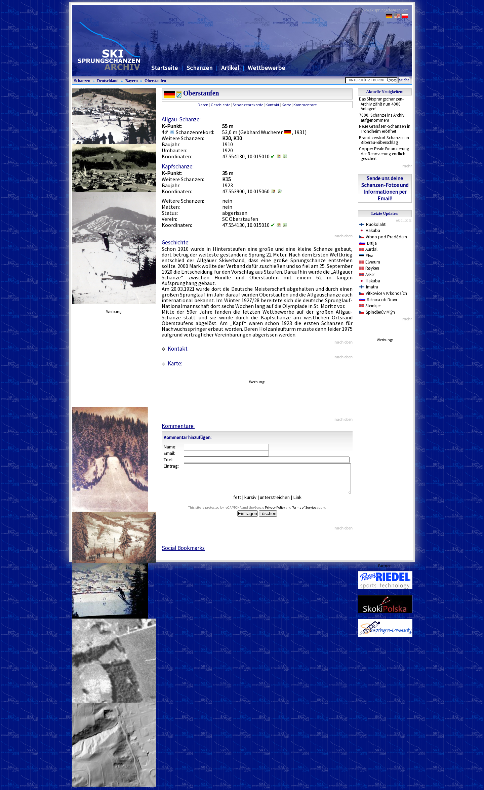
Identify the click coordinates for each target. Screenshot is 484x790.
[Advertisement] (385, 446)
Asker (367, 274)
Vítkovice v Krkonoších (383, 293)
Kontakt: (175, 348)
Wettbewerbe (266, 68)
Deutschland (108, 80)
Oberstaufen (155, 80)
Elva (366, 256)
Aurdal (368, 249)
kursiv (255, 503)
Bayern (131, 80)
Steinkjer (370, 306)
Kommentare (305, 104)
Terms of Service (312, 513)
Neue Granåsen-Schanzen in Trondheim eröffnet (384, 128)
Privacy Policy (283, 513)
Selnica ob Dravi (378, 300)
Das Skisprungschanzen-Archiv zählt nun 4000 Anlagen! (381, 104)
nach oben (343, 235)
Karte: (172, 363)
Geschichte (220, 104)
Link (302, 503)
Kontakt (272, 104)
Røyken (369, 268)
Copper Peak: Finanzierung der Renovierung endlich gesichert (384, 153)
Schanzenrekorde (248, 104)
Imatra (368, 287)
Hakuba (369, 230)
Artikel (230, 68)
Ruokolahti (373, 224)
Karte (286, 104)
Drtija (368, 243)
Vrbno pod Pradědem (383, 237)
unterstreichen (280, 503)
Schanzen (199, 68)
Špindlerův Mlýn (377, 312)
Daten (203, 104)
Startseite (164, 68)
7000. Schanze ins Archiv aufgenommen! (381, 117)
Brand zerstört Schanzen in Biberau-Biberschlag (384, 140)
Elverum (369, 262)
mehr (407, 165)
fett (242, 503)
